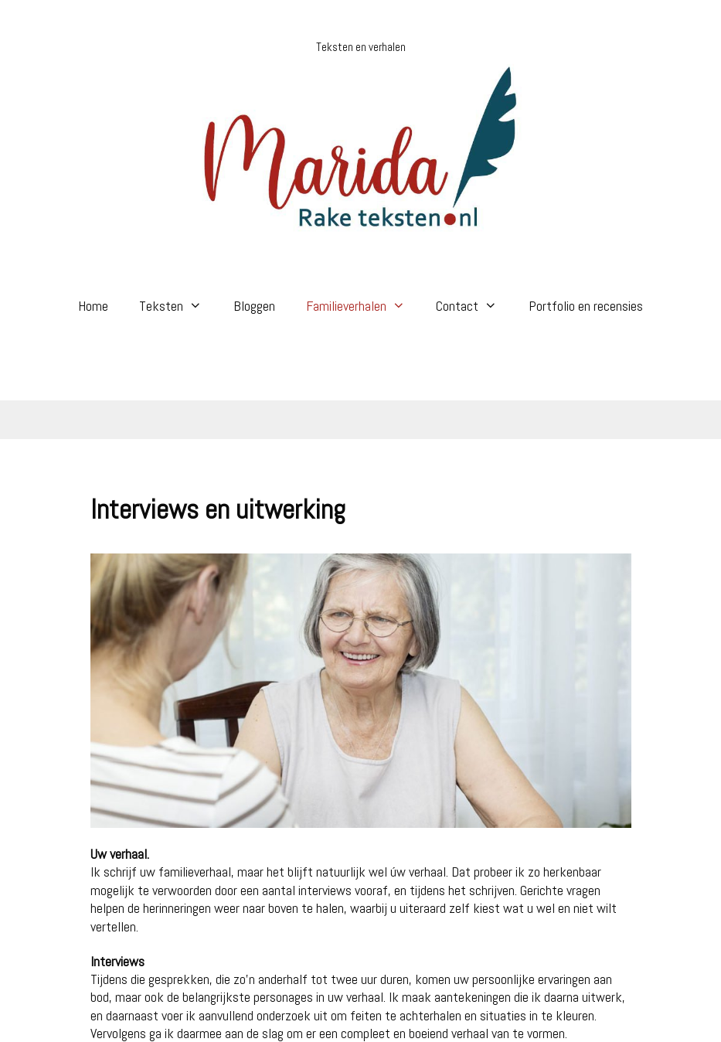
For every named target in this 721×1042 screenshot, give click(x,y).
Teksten (178, 305)
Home (93, 306)
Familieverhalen (363, 305)
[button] (200, 305)
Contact (474, 305)
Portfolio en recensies (586, 306)
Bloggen (254, 306)
